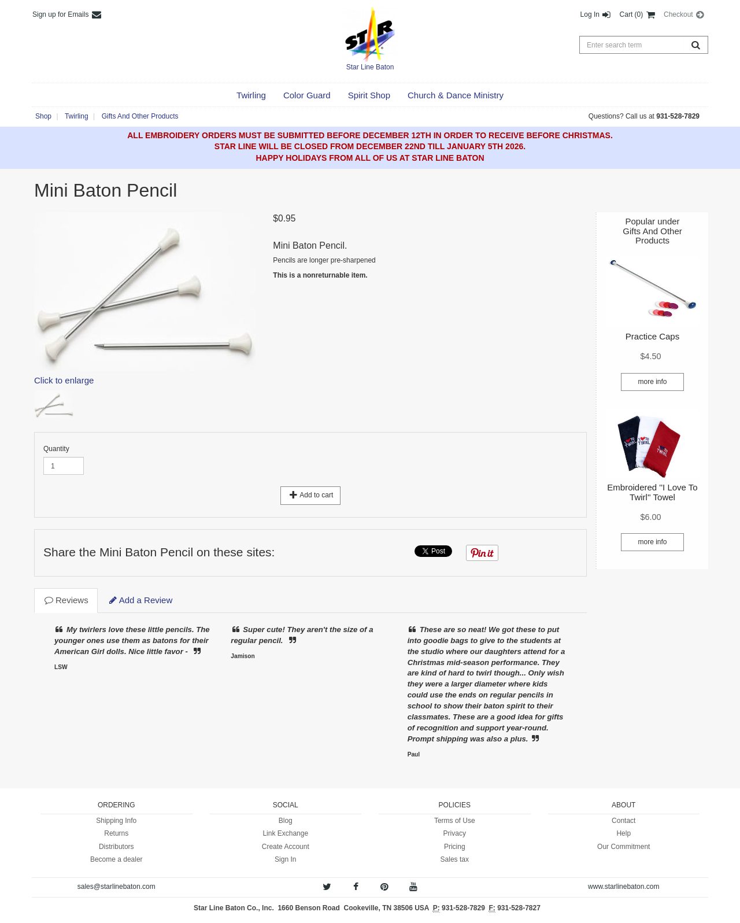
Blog (286, 821)
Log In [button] (596, 14)
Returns (116, 833)
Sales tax (455, 859)
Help (623, 833)
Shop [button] (43, 116)
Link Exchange (285, 833)
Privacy (454, 833)
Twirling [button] (76, 116)
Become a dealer (116, 859)
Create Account (285, 847)
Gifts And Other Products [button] (140, 116)
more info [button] (652, 382)
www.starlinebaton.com (623, 887)
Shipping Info (116, 821)
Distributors (116, 847)
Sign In (285, 859)
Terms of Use (454, 821)
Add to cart (311, 495)
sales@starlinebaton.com (116, 887)
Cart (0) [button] (638, 14)
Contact (623, 821)
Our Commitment (623, 847)
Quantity (56, 449)
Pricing (454, 847)
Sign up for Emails (67, 14)
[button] (251, 95)
